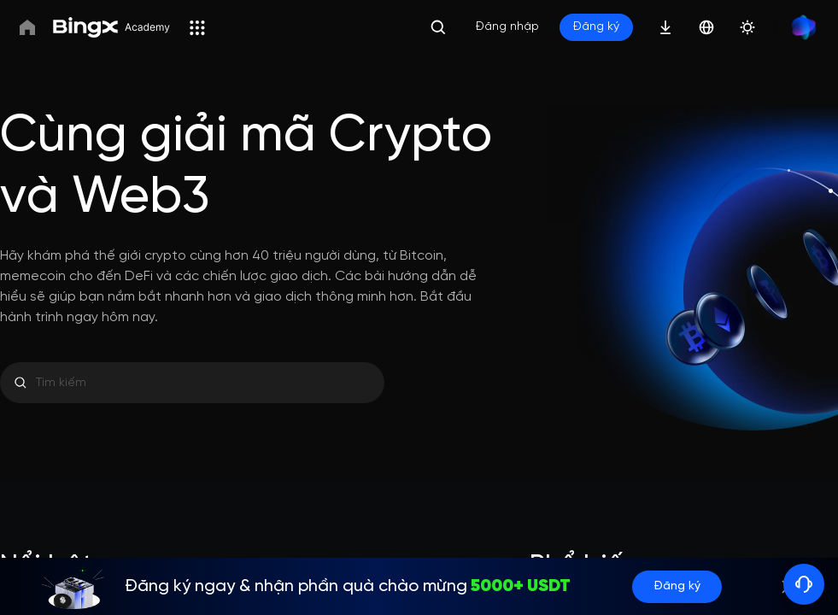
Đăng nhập (507, 26)
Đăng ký (676, 586)
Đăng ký (596, 26)
